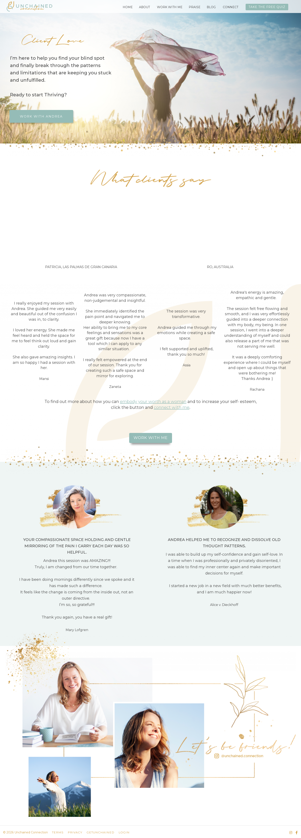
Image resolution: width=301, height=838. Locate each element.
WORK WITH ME (169, 7)
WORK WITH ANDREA (41, 116)
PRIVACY (75, 832)
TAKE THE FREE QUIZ (267, 7)
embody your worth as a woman (153, 401)
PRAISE (194, 7)
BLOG (211, 7)
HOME (128, 7)
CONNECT (230, 7)
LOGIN (124, 832)
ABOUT (144, 7)
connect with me (171, 407)
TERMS (58, 832)
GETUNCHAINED (100, 832)
